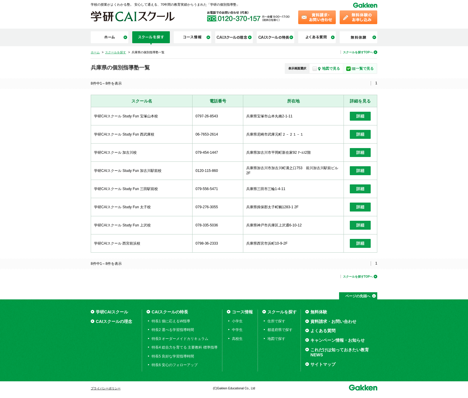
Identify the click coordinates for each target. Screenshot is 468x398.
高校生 (237, 339)
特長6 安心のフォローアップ (175, 365)
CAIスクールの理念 (114, 321)
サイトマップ (322, 364)
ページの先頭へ (357, 296)
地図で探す (276, 339)
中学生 (237, 330)
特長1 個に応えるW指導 (171, 321)
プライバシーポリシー (106, 388)
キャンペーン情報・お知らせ (337, 340)
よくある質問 (322, 330)
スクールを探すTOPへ (358, 52)
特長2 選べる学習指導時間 (173, 330)
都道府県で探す (279, 330)
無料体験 (318, 312)
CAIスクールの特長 (170, 312)
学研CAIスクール (112, 312)
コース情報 (242, 312)
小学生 (237, 321)
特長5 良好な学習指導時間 (173, 356)
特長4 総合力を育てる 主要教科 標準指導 (185, 347)
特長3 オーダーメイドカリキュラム (180, 339)
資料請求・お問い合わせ (333, 321)
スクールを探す (282, 312)
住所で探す (276, 321)
